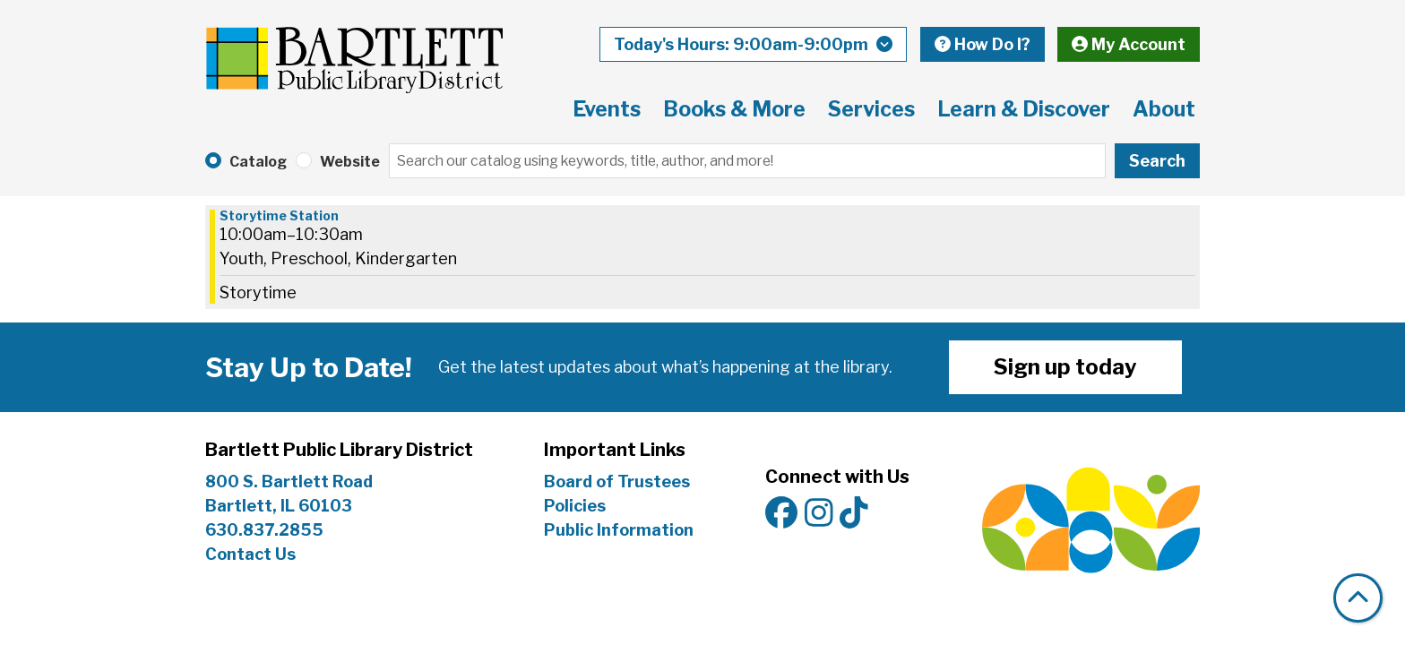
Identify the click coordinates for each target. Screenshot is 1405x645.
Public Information (619, 529)
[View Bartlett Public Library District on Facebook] (781, 513)
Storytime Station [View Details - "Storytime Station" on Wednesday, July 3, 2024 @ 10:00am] (279, 216)
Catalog (258, 161)
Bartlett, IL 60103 (280, 505)
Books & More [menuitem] (734, 109)
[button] (753, 44)
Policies (575, 505)
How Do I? (982, 44)
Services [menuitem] (871, 109)
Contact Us (250, 554)
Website (350, 161)
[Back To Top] (1358, 598)
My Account (1128, 44)
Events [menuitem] (607, 109)
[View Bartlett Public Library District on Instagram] (819, 513)
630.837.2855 (264, 529)
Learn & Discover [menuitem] (1023, 109)
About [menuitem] (1164, 109)
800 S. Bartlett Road (289, 481)
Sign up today (1065, 367)
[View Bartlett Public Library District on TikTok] (854, 513)
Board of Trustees (617, 481)
